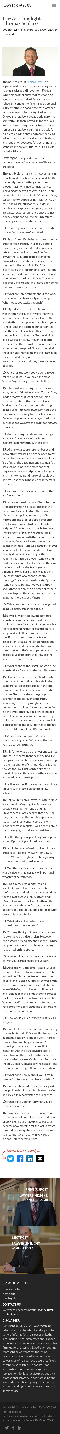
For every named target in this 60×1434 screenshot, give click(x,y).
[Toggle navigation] (54, 5)
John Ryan (12, 29)
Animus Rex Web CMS (39, 1420)
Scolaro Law (34, 82)
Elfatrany (50, 1416)
